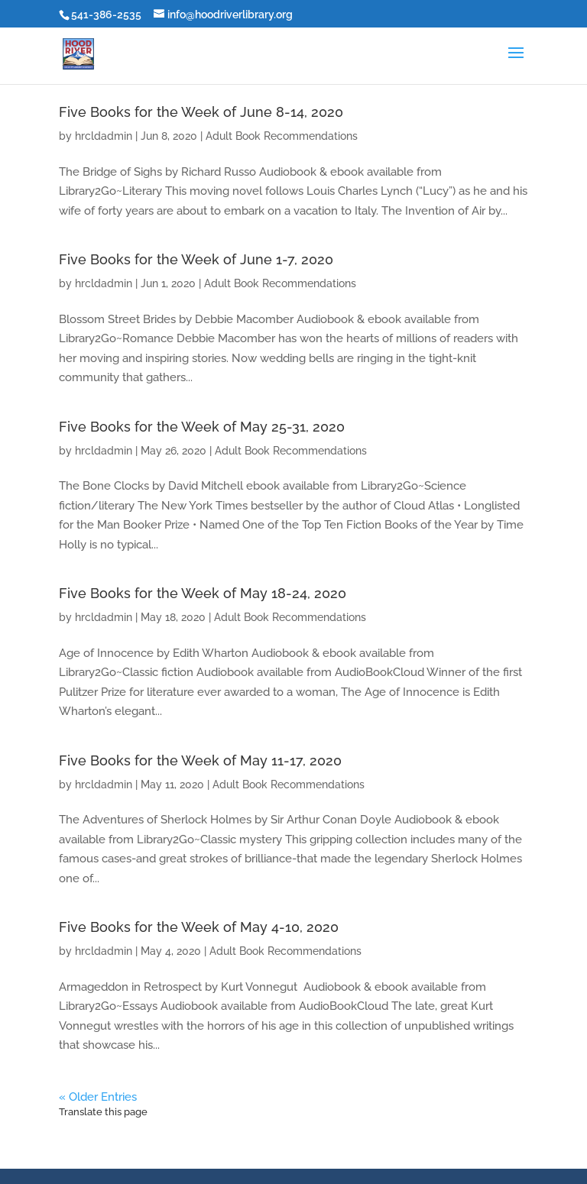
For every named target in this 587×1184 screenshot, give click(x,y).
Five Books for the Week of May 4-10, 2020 (199, 927)
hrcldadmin (103, 136)
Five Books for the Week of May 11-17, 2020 (200, 760)
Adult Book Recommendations (282, 136)
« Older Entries (98, 1097)
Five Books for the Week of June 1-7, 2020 (196, 259)
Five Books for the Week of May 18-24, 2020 (202, 593)
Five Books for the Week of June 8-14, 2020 (201, 112)
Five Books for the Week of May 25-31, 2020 (202, 427)
